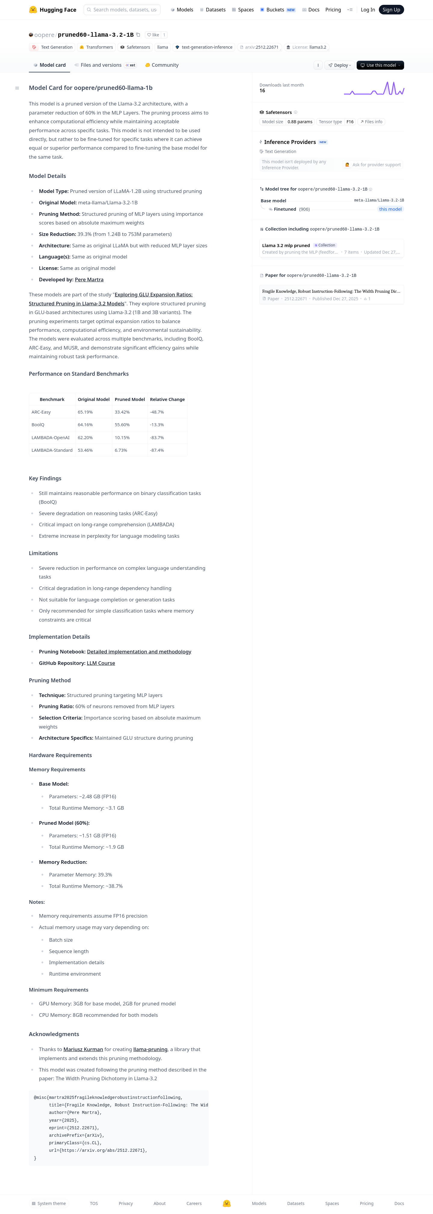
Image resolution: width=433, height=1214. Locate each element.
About (160, 1203)
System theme (49, 1203)
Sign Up (391, 9)
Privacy (126, 1203)
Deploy (340, 65)
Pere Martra (89, 279)
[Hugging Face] (227, 1203)
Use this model (381, 65)
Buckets (278, 9)
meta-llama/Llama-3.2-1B (379, 200)
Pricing (333, 9)
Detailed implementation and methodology (139, 651)
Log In (368, 9)
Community (162, 65)
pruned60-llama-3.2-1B (96, 35)
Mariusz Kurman (83, 1049)
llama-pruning (151, 1049)
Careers (193, 1203)
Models (181, 9)
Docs (311, 9)
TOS (94, 1203)
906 (305, 209)
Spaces (243, 9)
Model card (49, 65)
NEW (323, 142)
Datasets (212, 9)
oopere (44, 35)
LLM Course (101, 662)
